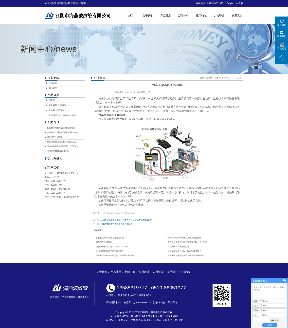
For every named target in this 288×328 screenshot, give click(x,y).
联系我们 (237, 15)
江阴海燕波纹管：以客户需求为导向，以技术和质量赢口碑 (126, 220)
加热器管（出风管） (58, 105)
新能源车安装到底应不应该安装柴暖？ (184, 251)
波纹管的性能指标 (55, 137)
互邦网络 (172, 302)
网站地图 (111, 302)
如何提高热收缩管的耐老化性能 (61, 128)
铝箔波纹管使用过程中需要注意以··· (62, 142)
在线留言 (186, 271)
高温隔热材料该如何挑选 (58, 151)
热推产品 (110, 320)
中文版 (239, 3)
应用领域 (201, 15)
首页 (130, 15)
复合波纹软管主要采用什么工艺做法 (112, 246)
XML (119, 302)
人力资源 (219, 15)
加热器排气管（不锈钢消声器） (63, 115)
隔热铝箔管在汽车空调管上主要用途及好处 (115, 255)
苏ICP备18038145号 (143, 302)
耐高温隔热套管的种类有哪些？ (110, 251)
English (230, 3)
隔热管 (52, 100)
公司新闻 (53, 83)
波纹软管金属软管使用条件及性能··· (62, 132)
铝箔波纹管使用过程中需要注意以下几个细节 (187, 242)
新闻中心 (183, 15)
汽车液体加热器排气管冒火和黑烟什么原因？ (187, 255)
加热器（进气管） (57, 110)
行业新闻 (53, 88)
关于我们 (148, 15)
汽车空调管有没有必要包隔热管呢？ (116, 224)
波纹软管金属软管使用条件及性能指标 (184, 238)
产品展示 (165, 15)
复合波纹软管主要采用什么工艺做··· (62, 146)
